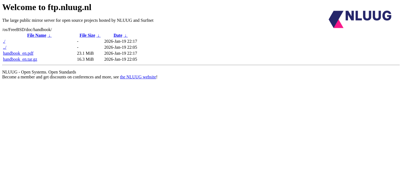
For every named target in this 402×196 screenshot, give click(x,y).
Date (118, 35)
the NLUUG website (138, 77)
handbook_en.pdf (18, 53)
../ (4, 47)
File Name (36, 35)
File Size (87, 35)
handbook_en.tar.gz (20, 59)
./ (4, 41)
